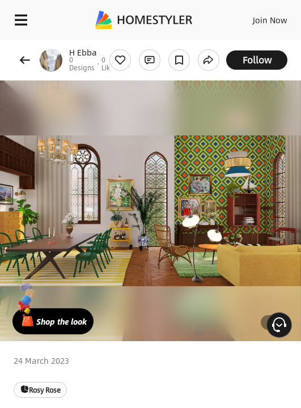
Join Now (270, 20)
